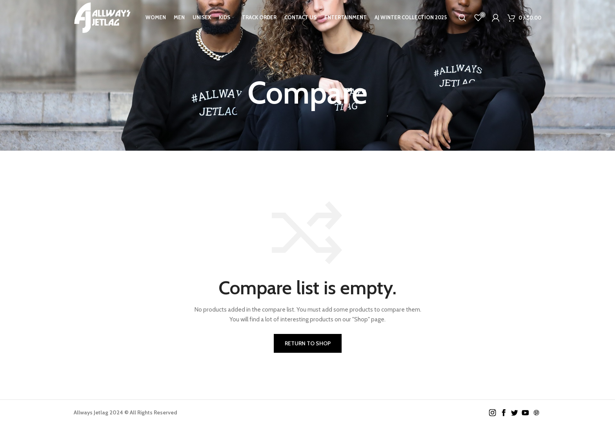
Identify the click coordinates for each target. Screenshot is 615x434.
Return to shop (308, 343)
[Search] (462, 18)
